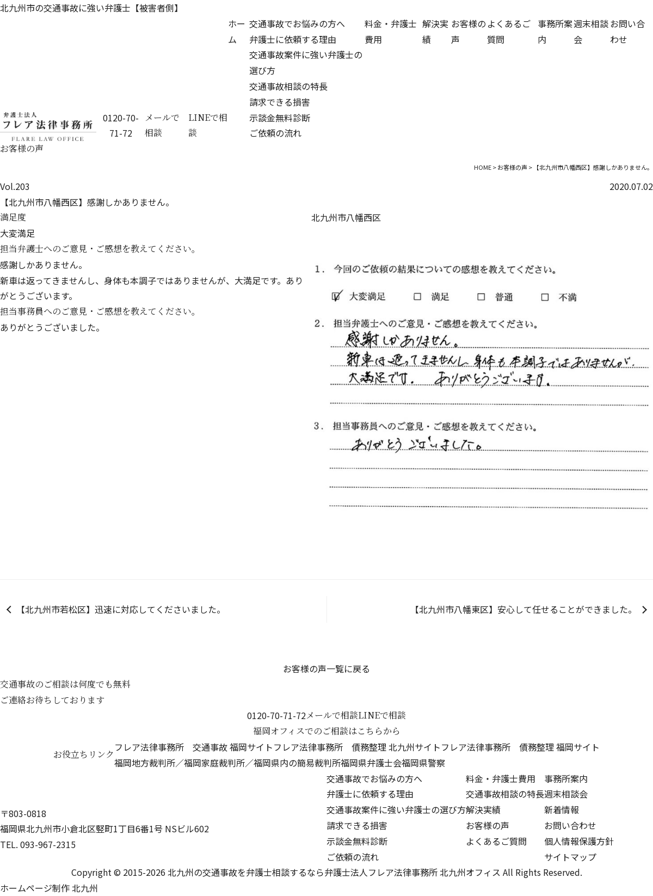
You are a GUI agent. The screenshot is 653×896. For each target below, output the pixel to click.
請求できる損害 (279, 101)
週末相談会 (566, 793)
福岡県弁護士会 (371, 762)
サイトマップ (570, 856)
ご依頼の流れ (275, 132)
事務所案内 (566, 778)
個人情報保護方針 (579, 841)
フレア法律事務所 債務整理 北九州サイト (357, 746)
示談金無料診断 (279, 117)
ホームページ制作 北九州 (49, 887)
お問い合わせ (570, 825)
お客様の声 (487, 825)
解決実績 (483, 809)
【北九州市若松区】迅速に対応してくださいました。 (120, 609)
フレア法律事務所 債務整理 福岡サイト (520, 746)
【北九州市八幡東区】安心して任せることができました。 (523, 609)
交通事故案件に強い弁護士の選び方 (396, 809)
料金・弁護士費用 (500, 778)
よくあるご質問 (496, 841)
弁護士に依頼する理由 (292, 39)
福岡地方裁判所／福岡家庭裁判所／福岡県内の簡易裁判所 (227, 762)
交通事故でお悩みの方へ (297, 23)
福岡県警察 (423, 762)
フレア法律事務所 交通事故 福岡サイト (193, 746)
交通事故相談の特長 (288, 86)
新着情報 (561, 809)
